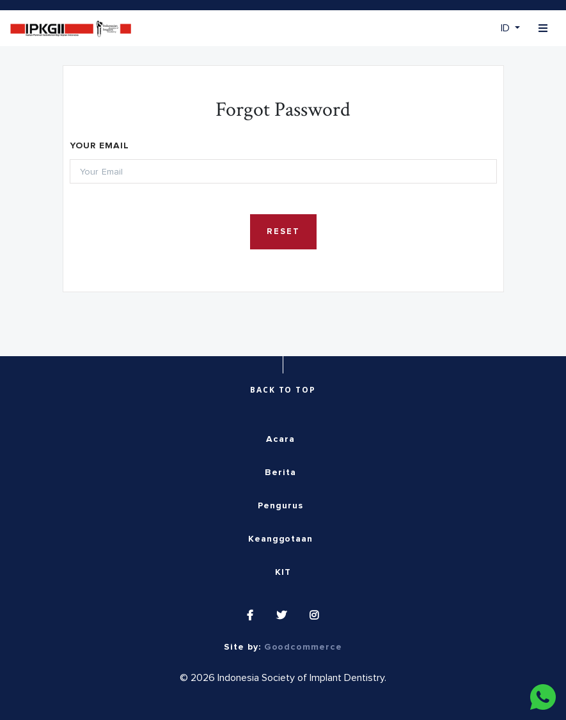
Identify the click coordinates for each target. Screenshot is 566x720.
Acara (280, 439)
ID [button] (506, 28)
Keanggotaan (280, 539)
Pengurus (280, 505)
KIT (283, 572)
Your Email (99, 145)
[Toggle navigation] (543, 28)
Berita (280, 472)
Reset (283, 232)
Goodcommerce (303, 647)
